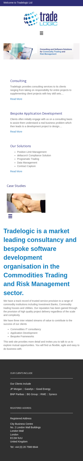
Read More (16, 99)
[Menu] (10, 216)
